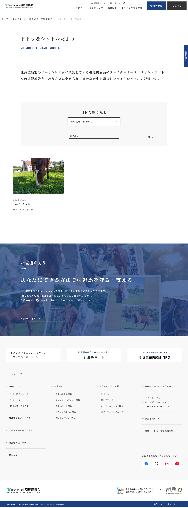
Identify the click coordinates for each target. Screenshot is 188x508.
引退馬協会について (20, 394)
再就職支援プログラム (67, 418)
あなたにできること (32, 319)
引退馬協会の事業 (65, 394)
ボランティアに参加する (114, 412)
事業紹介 (112, 8)
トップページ (17, 374)
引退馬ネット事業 (65, 406)
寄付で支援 (156, 6)
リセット (155, 137)
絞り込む (75, 136)
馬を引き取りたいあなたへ (161, 387)
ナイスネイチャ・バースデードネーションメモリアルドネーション (160, 403)
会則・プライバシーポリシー (168, 504)
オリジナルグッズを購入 (114, 406)
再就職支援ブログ (20, 443)
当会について (96, 8)
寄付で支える (108, 400)
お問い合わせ (114, 3)
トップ (5, 18)
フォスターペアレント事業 (70, 400)
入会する (177, 6)
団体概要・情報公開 (20, 406)
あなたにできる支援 (131, 8)
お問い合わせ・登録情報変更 (162, 433)
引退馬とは (16, 400)
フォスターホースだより (24, 431)
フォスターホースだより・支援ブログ (33, 18)
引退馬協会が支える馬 (22, 419)
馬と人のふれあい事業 (67, 412)
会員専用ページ (98, 3)
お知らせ (80, 8)
